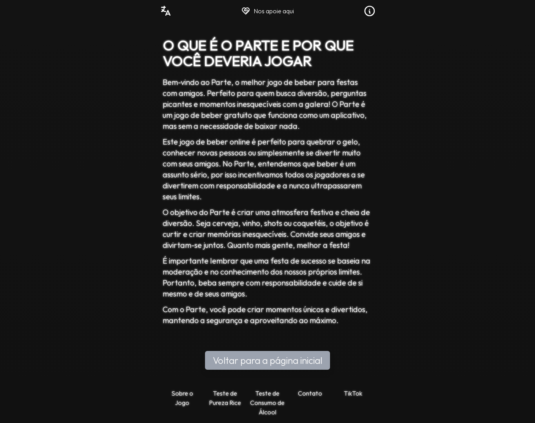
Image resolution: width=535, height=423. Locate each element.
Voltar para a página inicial (267, 360)
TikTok (353, 393)
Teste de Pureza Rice (225, 398)
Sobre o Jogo (182, 398)
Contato (310, 393)
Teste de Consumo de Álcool (267, 402)
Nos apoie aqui (267, 11)
